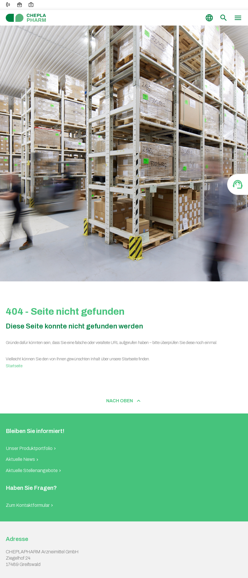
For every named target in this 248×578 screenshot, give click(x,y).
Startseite (14, 366)
